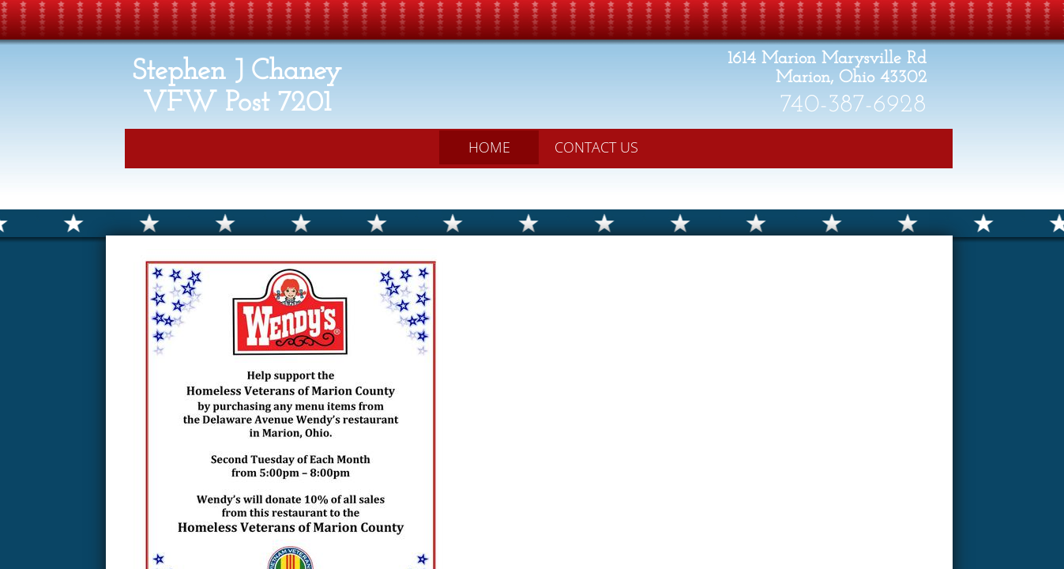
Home (489, 147)
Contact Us (596, 147)
